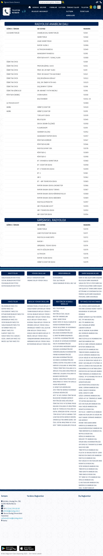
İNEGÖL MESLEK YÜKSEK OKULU (37, 336)
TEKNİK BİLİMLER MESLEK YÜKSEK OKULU (38, 311)
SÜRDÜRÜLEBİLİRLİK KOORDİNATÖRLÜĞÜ (64, 352)
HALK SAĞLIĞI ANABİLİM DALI (88, 407)
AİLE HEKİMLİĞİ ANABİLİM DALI (88, 333)
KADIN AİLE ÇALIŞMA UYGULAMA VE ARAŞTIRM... (64, 374)
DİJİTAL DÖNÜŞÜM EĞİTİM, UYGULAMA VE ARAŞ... (64, 412)
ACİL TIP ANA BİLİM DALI (86, 320)
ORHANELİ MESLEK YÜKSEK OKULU (38, 325)
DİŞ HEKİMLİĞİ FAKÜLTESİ (9, 306)
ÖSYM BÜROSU (58, 278)
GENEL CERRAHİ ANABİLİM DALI (89, 388)
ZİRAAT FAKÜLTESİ (7, 331)
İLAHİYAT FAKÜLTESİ (8, 333)
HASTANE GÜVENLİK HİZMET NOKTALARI (90, 309)
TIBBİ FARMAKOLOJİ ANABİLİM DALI (90, 374)
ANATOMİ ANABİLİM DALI (87, 341)
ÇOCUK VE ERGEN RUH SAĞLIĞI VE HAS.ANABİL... (90, 360)
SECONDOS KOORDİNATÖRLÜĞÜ (63, 360)
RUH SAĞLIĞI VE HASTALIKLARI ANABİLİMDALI (90, 461)
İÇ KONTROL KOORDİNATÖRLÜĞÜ (63, 338)
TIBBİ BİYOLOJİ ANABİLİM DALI (88, 469)
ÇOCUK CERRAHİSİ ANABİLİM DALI (89, 355)
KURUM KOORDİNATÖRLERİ (61, 325)
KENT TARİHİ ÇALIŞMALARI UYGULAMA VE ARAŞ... (64, 425)
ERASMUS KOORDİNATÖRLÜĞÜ (63, 349)
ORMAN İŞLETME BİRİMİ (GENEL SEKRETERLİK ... (64, 420)
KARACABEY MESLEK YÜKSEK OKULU (38, 317)
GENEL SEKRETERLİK (59, 319)
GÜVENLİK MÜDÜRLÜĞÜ (60, 393)
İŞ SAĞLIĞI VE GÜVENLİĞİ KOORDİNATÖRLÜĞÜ (64, 341)
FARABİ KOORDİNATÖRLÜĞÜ (62, 355)
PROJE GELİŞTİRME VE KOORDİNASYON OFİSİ (64, 327)
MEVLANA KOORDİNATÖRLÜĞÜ (63, 357)
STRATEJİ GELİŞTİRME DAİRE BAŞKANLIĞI (90, 286)
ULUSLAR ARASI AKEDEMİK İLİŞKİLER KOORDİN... (64, 347)
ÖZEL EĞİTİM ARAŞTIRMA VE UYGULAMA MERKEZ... (64, 423)
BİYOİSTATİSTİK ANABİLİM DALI (88, 350)
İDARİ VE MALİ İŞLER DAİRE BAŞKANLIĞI (90, 278)
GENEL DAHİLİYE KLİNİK (86, 393)
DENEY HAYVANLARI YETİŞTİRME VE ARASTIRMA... (90, 363)
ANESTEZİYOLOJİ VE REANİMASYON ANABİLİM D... (90, 339)
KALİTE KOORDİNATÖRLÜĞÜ (62, 344)
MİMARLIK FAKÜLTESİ (8, 317)
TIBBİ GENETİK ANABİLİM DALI (88, 472)
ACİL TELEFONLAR (59, 308)
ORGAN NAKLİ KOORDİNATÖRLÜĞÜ (90, 442)
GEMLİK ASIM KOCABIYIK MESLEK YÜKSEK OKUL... (38, 333)
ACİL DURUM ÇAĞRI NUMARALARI (89, 306)
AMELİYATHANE (84, 336)
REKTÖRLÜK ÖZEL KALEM (61, 314)
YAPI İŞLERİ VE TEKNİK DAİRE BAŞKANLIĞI (90, 289)
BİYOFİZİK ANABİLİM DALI (87, 347)
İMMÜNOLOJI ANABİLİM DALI (88, 485)
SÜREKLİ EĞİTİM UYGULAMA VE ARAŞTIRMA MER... (64, 363)
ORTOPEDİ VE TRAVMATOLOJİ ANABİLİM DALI (90, 445)
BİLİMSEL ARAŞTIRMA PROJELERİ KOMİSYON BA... (64, 379)
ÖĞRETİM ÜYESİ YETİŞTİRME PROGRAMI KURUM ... (64, 404)
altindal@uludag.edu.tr (11, 511)
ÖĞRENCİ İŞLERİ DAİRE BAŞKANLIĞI (90, 294)
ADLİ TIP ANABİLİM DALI (86, 322)
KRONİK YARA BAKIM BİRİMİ (87, 423)
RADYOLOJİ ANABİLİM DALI (87, 458)
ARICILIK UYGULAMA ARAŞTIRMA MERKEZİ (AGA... (64, 371)
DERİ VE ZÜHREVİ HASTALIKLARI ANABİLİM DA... (90, 366)
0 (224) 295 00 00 (13, 509)
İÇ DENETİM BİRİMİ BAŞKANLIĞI (63, 336)
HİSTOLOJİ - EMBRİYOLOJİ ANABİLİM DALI (90, 412)
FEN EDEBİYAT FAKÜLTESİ (10, 311)
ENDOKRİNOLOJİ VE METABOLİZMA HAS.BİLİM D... (90, 369)
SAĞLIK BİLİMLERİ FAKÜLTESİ (11, 325)
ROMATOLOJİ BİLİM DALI (86, 464)
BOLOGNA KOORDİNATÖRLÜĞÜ (63, 333)
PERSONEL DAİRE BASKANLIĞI (88, 297)
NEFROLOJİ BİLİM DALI (86, 434)
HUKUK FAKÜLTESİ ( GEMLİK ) (11, 336)
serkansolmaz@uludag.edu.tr (12, 518)
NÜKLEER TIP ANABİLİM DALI (88, 439)
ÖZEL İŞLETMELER (59, 281)
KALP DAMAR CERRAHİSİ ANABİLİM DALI (90, 417)
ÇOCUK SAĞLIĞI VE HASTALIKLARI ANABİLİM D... (90, 358)
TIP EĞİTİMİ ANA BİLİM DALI (87, 401)
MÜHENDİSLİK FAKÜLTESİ (9, 320)
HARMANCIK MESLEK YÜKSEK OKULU (38, 341)
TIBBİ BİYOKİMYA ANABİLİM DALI (89, 352)
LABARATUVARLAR (85, 328)
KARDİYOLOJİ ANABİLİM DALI (88, 426)
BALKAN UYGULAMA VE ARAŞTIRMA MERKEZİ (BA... (64, 406)
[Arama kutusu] (50, 2)
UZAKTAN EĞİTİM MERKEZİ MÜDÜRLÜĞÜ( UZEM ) (64, 417)
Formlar (50, 7)
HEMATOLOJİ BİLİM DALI (86, 409)
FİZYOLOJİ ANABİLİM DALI (87, 379)
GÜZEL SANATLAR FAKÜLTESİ (11, 339)
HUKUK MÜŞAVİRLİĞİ (59, 385)
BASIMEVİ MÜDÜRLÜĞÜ (60, 376)
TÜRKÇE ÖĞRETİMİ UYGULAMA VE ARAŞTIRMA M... (64, 368)
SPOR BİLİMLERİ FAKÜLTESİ (10, 322)
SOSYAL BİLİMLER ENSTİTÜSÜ (11, 281)
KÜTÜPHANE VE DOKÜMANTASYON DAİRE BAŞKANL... (90, 291)
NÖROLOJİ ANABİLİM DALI (87, 436)
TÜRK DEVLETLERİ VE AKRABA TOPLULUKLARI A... (64, 414)
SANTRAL (56, 311)
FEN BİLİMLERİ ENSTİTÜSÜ (10, 283)
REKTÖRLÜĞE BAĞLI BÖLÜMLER (63, 401)
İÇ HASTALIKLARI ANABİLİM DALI (89, 483)
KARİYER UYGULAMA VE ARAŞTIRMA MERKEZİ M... (64, 366)
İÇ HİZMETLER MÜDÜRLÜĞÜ (62, 387)
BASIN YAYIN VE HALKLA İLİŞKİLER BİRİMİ (64, 322)
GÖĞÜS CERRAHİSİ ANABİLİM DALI (89, 396)
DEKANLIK (82, 314)
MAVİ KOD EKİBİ (84, 447)
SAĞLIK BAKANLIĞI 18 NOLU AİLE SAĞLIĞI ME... (64, 283)
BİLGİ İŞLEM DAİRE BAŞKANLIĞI (88, 281)
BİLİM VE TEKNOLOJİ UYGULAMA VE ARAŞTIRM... (64, 409)
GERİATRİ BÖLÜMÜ (85, 382)
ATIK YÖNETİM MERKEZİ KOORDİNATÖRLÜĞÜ (64, 390)
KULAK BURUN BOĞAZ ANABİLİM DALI (90, 428)
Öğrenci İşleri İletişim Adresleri (69, 11)
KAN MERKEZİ (83, 420)
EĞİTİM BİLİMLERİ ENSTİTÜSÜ (11, 286)
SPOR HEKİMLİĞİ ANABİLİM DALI (89, 466)
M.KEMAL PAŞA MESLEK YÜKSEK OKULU (38, 322)
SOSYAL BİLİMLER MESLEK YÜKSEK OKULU (38, 314)
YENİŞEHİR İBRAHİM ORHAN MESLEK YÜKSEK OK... (38, 339)
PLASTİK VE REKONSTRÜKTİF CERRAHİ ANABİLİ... (90, 453)
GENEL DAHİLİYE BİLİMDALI (87, 390)
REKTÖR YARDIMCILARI (60, 317)
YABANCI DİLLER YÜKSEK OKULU (37, 281)
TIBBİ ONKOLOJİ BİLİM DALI (87, 474)
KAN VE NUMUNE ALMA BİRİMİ (88, 331)
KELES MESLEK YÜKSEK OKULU (37, 320)
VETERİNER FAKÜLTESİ (9, 328)
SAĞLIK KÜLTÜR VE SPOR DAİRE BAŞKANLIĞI (90, 283)
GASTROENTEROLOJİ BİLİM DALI (89, 385)
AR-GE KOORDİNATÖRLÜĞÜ (61, 330)
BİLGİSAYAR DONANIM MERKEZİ (63, 398)
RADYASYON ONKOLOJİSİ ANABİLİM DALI (90, 455)
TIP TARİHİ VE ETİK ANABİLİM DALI (89, 477)
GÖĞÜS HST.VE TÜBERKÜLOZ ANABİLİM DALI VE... (90, 398)
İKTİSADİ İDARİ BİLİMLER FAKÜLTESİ (13, 314)
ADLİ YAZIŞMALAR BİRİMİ (87, 325)
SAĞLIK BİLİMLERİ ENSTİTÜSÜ (11, 278)
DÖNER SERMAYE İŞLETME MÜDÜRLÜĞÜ (90, 317)
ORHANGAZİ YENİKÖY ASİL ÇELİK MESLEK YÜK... (38, 328)
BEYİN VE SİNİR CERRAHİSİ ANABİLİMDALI (90, 344)
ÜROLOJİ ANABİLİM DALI (86, 480)
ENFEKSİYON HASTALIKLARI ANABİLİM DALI (90, 371)
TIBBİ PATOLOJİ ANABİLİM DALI (88, 450)
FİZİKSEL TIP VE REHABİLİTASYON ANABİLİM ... (90, 377)
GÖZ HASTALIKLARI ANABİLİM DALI (90, 404)
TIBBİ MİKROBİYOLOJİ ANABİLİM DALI (90, 431)
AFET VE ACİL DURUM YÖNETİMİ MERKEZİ (64, 395)
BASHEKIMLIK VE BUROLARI (87, 311)
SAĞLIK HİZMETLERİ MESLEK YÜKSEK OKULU (38, 309)
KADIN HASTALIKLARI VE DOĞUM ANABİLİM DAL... (90, 415)
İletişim (59, 7)
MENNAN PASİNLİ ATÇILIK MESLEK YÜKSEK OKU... (38, 306)
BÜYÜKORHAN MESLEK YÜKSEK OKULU (38, 344)
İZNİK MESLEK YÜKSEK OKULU (36, 331)
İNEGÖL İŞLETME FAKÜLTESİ (10, 341)
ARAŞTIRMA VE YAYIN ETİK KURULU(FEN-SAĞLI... (64, 382)
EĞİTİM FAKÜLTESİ (7, 309)
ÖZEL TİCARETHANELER (86, 488)
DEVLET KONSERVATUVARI (35, 278)
